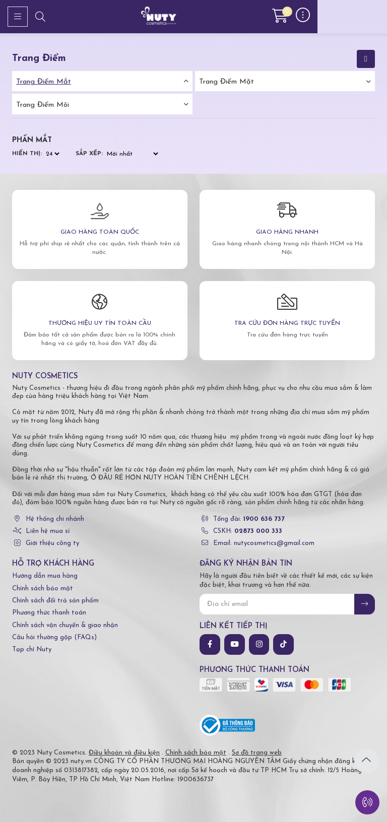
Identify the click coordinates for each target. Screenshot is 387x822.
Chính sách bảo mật (42, 588)
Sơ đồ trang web (257, 752)
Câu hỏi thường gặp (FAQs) (54, 637)
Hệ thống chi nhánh (55, 519)
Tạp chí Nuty (31, 649)
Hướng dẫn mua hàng (45, 576)
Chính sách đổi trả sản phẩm (55, 600)
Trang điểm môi (42, 105)
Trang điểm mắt (43, 82)
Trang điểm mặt (226, 82)
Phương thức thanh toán (49, 612)
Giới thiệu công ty (52, 543)
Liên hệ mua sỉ (48, 531)
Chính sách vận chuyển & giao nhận (65, 625)
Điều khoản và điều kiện (124, 752)
